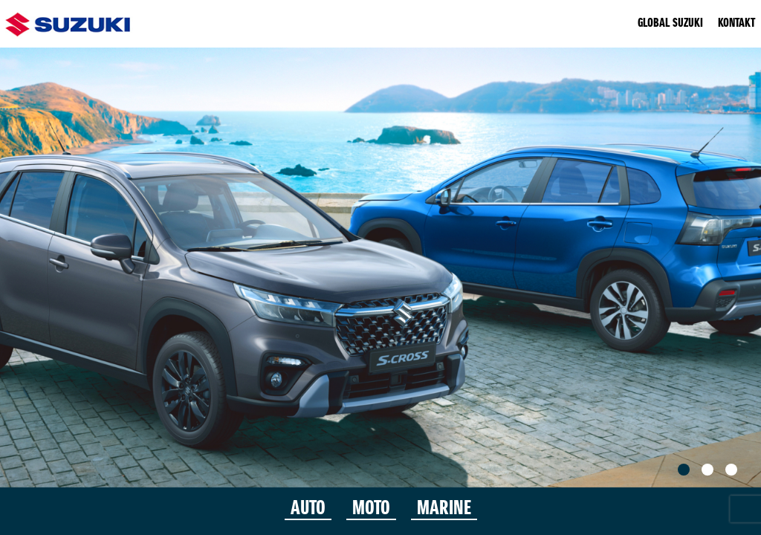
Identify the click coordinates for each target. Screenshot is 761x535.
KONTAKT (736, 24)
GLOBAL (670, 24)
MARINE (444, 509)
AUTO (308, 509)
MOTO (371, 509)
